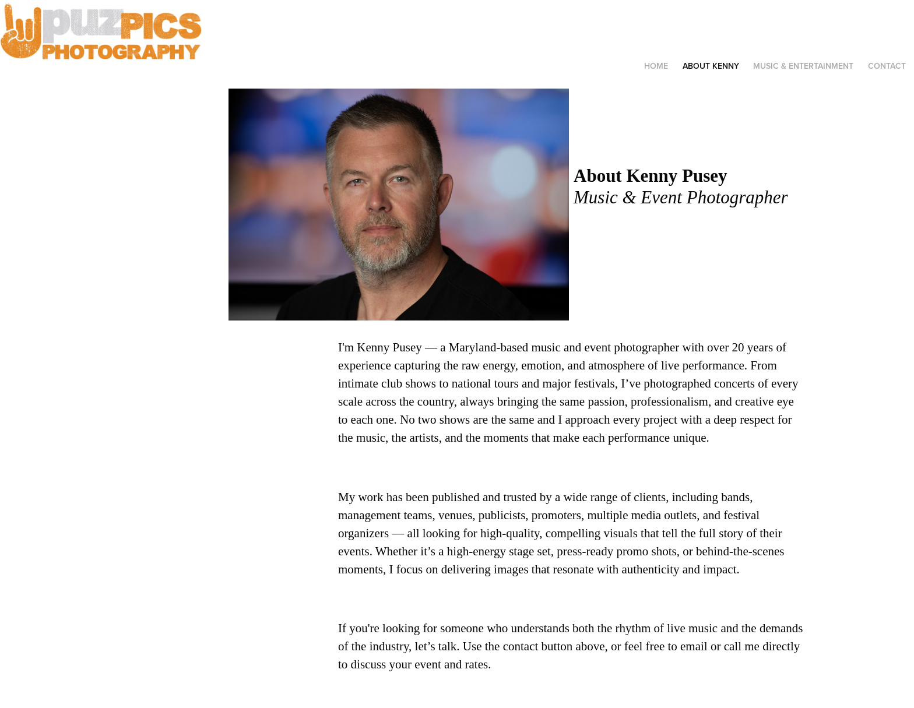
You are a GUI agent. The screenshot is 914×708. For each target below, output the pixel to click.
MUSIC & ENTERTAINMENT (803, 66)
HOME (656, 66)
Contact (887, 66)
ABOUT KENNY (711, 66)
